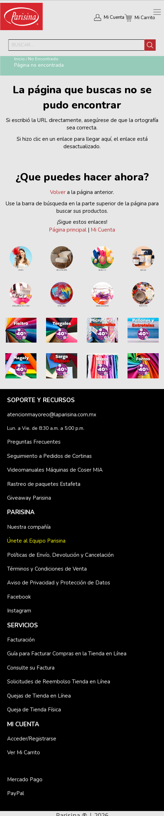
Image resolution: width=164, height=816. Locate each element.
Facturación (21, 639)
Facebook (19, 596)
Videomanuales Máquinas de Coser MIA (55, 469)
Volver (58, 192)
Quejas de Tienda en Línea (39, 695)
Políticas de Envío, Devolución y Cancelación (60, 555)
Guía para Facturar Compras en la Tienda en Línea (66, 653)
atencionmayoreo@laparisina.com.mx (51, 414)
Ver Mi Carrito (23, 752)
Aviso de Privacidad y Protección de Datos (58, 582)
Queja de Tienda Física (34, 709)
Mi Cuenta (114, 17)
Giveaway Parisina (29, 497)
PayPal (15, 793)
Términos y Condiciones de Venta (47, 568)
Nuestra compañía (29, 527)
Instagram (19, 610)
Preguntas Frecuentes (34, 441)
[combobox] (76, 45)
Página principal (67, 229)
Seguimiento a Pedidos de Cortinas (49, 456)
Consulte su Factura (31, 667)
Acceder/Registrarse (31, 738)
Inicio (19, 59)
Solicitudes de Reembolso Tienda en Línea (58, 681)
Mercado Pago (25, 779)
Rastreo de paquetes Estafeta (43, 484)
